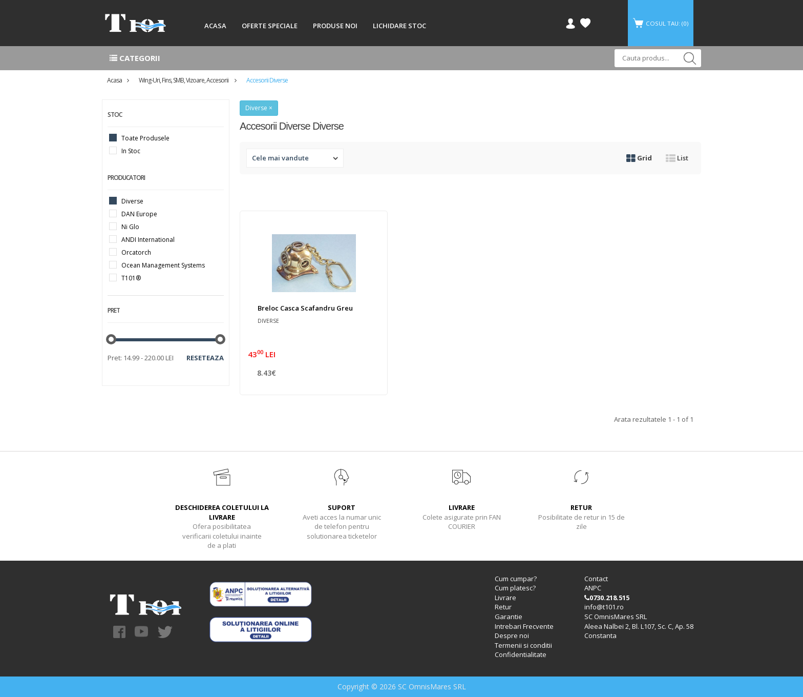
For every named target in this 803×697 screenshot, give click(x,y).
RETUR (581, 507)
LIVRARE (462, 507)
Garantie (508, 616)
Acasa (114, 80)
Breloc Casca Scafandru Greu (305, 308)
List (677, 157)
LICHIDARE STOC (399, 25)
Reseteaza (205, 357)
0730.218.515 (606, 597)
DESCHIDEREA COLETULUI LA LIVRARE (222, 512)
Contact (596, 578)
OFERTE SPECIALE (270, 25)
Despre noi (512, 635)
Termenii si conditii (523, 645)
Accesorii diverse (267, 80)
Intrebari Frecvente (524, 626)
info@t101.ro (604, 607)
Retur (503, 607)
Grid (639, 157)
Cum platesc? (515, 588)
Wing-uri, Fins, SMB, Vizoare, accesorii (184, 80)
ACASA (215, 25)
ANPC (592, 588)
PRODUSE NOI (335, 25)
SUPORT (341, 507)
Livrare (505, 597)
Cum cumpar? (516, 578)
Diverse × (258, 108)
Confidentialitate (520, 654)
